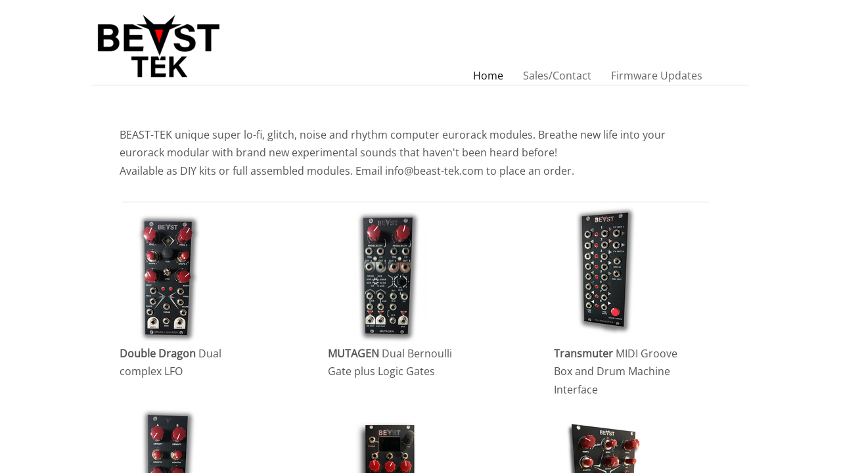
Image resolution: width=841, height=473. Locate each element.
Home (488, 75)
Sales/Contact (557, 75)
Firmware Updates (656, 75)
